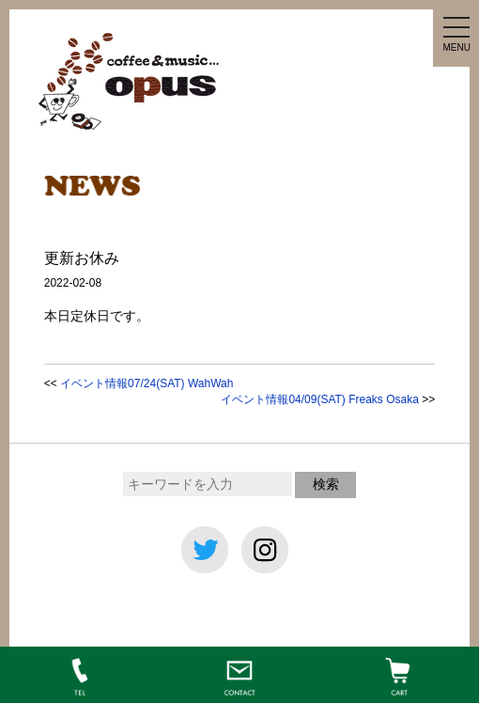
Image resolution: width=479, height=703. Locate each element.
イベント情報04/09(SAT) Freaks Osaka (320, 399)
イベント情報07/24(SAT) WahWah (146, 383)
